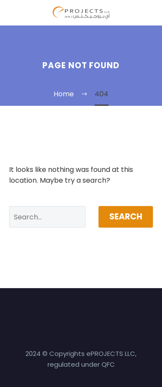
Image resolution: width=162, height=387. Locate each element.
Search (125, 216)
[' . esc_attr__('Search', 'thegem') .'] (47, 217)
